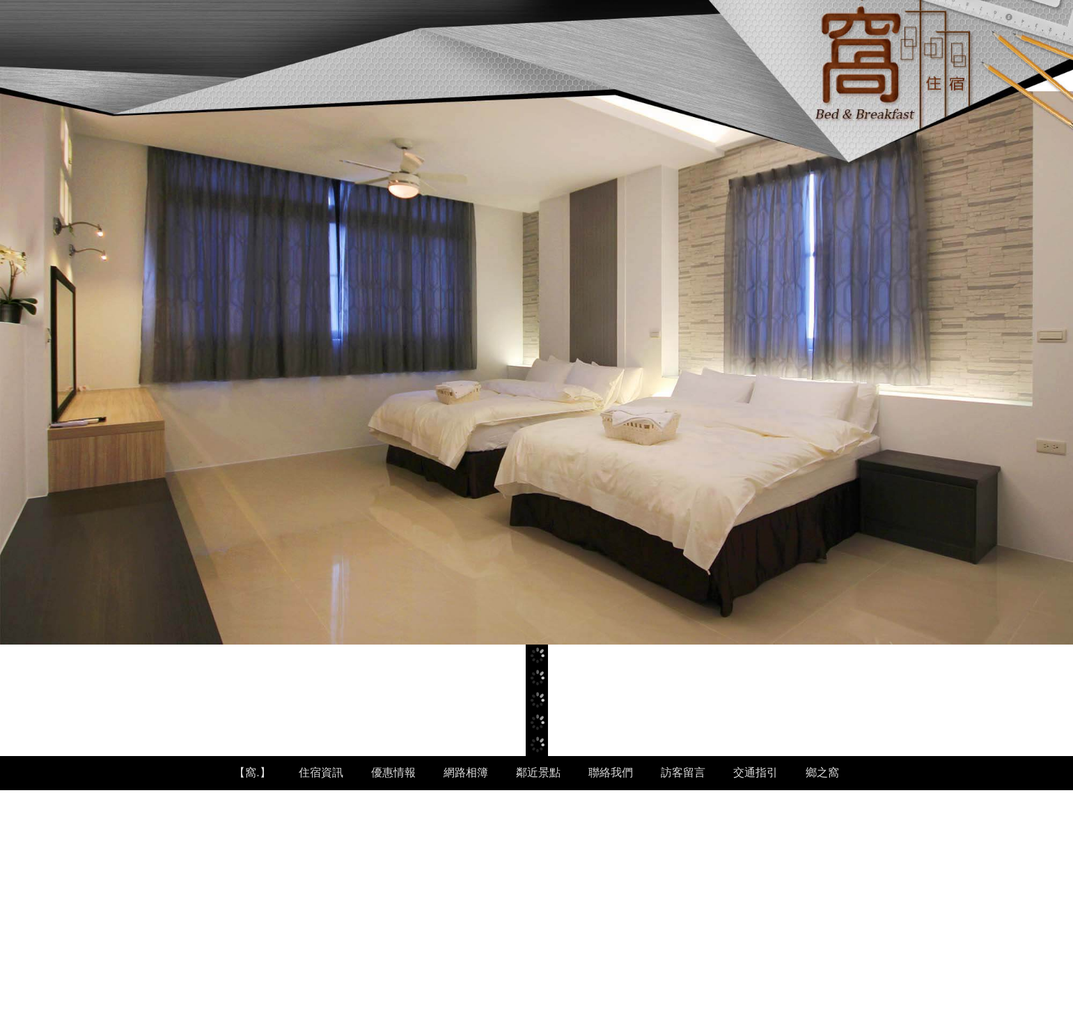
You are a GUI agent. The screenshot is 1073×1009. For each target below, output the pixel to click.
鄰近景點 (538, 772)
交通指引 (755, 772)
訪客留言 (683, 772)
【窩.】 (252, 772)
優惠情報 (393, 772)
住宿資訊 (321, 772)
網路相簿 (466, 772)
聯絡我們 (610, 772)
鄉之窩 (822, 772)
